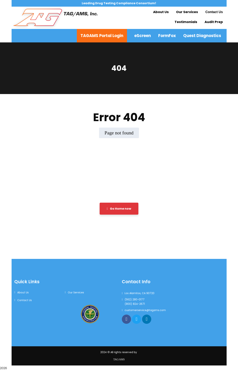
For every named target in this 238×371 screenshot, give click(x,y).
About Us (23, 292)
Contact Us (24, 300)
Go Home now (119, 209)
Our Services (76, 292)
